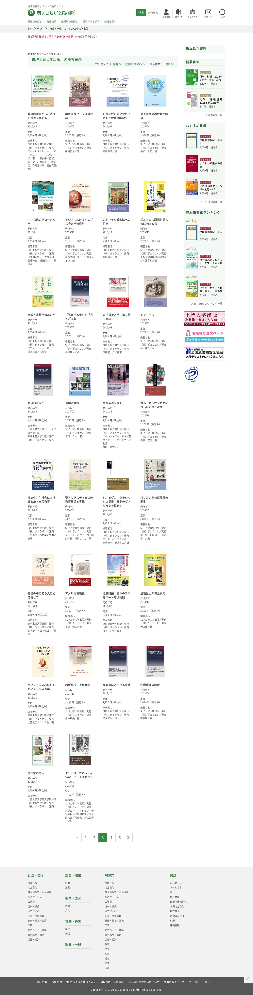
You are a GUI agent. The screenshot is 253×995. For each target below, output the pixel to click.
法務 (67, 887)
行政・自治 (35, 875)
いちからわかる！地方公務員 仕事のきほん (211, 289)
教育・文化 (73, 898)
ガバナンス (176, 883)
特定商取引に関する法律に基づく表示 (74, 982)
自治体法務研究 (178, 901)
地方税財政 (34, 911)
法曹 (67, 883)
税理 (172, 920)
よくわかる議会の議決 (211, 165)
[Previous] (77, 837)
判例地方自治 (177, 906)
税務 (67, 929)
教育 (67, 906)
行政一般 (32, 883)
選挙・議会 (34, 906)
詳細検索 (153, 12)
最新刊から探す (69, 21)
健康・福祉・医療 (37, 920)
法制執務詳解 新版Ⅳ (211, 142)
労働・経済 (34, 939)
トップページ (35, 28)
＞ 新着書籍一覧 (213, 115)
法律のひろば (177, 916)
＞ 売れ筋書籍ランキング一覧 (206, 303)
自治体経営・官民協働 (39, 892)
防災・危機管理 (36, 916)
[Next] (128, 837)
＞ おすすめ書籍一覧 (211, 202)
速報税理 (174, 925)
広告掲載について (174, 982)
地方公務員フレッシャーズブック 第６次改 (211, 261)
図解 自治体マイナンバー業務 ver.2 (211, 188)
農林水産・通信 (36, 935)
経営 (67, 933)
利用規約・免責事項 (112, 982)
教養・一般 (55, 28)
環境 (30, 925)
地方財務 (174, 897)
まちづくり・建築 (37, 930)
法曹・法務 (73, 875)
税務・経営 (73, 921)
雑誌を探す (110, 21)
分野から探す (35, 21)
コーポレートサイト (201, 982)
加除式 (109, 875)
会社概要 (42, 982)
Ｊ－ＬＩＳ (176, 887)
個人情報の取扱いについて (144, 982)
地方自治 (32, 887)
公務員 (31, 901)
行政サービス (35, 897)
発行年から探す (91, 21)
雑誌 (173, 875)
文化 (67, 910)
